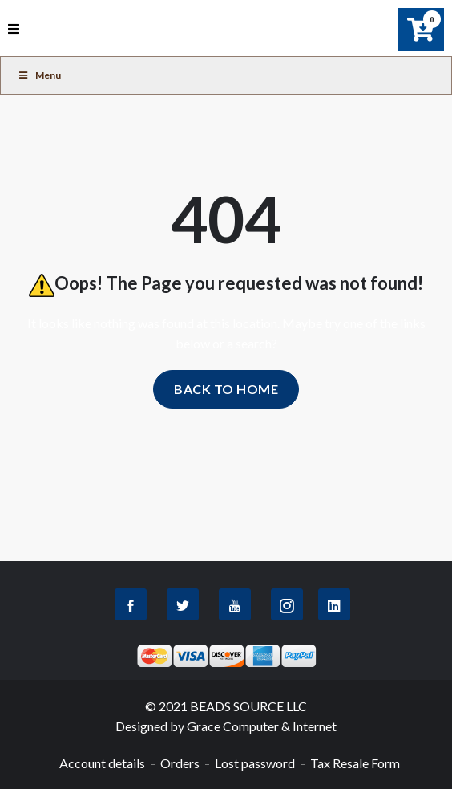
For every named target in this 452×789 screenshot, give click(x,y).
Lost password (255, 763)
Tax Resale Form (355, 763)
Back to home (226, 389)
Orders (180, 763)
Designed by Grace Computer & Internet (226, 726)
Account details (102, 763)
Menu (39, 75)
